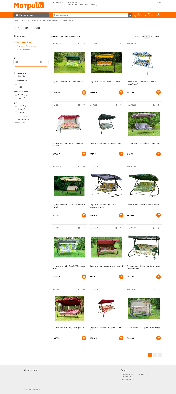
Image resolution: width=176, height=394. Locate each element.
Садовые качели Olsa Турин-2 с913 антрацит (143, 328)
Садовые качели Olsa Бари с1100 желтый (105, 82)
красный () (22, 113)
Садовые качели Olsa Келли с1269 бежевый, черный (69, 206)
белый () (21, 109)
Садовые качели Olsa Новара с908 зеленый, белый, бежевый (143, 267)
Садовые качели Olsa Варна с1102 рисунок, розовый (69, 144)
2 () (19, 84)
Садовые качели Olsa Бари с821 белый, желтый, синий (141, 83)
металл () (22, 95)
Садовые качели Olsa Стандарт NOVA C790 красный (106, 329)
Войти (159, 3)
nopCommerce (35, 389)
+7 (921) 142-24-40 (72, 3)
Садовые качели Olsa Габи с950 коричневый (143, 143)
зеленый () (22, 106)
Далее (160, 355)
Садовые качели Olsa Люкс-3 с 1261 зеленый (143, 205)
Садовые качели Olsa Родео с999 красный (68, 328)
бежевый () (23, 116)
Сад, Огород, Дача (23, 42)
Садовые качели (25, 49)
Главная (16, 20)
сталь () (21, 98)
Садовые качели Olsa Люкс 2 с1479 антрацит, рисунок (103, 206)
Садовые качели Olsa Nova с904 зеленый (68, 82)
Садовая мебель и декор (26, 46)
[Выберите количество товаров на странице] (147, 36)
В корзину (84, 92)
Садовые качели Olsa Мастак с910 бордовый (106, 266)
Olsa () (21, 76)
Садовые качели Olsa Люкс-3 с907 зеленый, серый (69, 267)
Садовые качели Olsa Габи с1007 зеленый (105, 143)
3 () (20, 87)
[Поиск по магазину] (90, 15)
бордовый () (23, 119)
